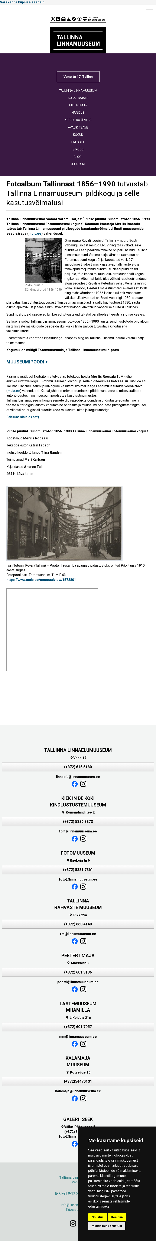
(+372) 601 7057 (78, 1027)
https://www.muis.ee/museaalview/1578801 (41, 580)
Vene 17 (78, 758)
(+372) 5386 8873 (78, 821)
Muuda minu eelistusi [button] (107, 1226)
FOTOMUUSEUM (78, 853)
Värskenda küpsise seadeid (22, 2)
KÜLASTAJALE (78, 98)
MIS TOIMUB (78, 105)
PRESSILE (78, 142)
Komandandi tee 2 (78, 812)
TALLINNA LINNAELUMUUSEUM (78, 750)
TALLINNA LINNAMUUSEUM (78, 91)
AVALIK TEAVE (78, 127)
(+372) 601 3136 (78, 972)
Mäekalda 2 (78, 963)
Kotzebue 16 (78, 1072)
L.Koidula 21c (78, 1018)
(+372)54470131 (78, 1081)
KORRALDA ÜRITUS (78, 120)
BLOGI (78, 157)
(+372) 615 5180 (78, 767)
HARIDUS (78, 112)
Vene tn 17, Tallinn (78, 77)
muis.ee (35, 234)
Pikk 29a (78, 915)
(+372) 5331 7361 (78, 870)
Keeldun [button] (117, 1217)
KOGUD (78, 135)
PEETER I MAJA (78, 955)
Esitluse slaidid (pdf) (22, 417)
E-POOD (78, 149)
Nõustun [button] (98, 1217)
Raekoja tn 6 (78, 860)
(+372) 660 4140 (78, 924)
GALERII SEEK (78, 1119)
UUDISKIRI (78, 164)
